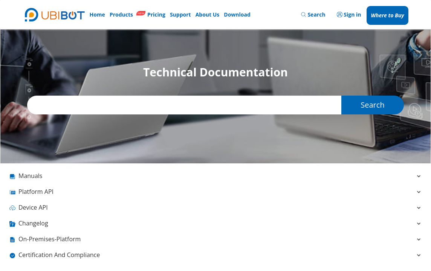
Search (372, 105)
